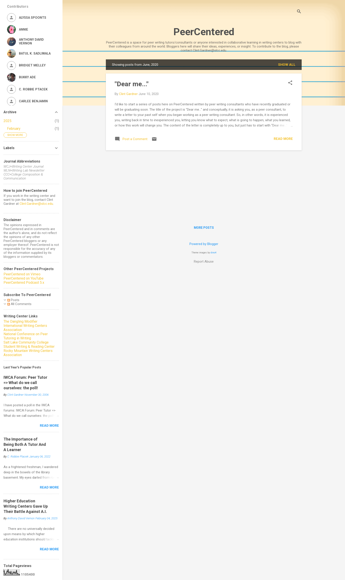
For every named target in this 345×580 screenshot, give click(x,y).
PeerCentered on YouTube (24, 278)
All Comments (19, 304)
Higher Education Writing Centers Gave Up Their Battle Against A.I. (26, 506)
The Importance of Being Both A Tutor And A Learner (25, 444)
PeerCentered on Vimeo (22, 274)
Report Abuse (204, 261)
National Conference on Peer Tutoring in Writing (26, 336)
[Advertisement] (204, 185)
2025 (7, 121)
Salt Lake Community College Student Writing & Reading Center (29, 344)
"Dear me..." (132, 84)
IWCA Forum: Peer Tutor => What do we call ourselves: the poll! (25, 382)
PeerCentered (203, 32)
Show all (286, 65)
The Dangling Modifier (20, 321)
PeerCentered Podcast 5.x (24, 282)
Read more (283, 139)
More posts (204, 227)
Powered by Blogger (203, 244)
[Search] (299, 12)
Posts (13, 300)
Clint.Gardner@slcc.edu (36, 204)
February (13, 128)
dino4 (213, 252)
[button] (290, 83)
